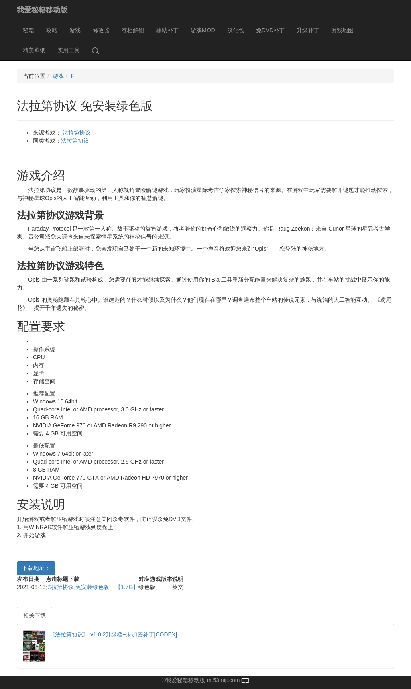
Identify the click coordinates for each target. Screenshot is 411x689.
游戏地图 (342, 30)
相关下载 (34, 615)
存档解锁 (133, 30)
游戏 (75, 30)
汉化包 (235, 30)
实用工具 (68, 50)
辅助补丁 (167, 30)
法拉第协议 (77, 132)
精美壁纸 (34, 50)
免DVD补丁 (270, 30)
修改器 (101, 30)
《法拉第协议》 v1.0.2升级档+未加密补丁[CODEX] (113, 634)
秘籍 (28, 30)
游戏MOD (203, 30)
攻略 (51, 30)
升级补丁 (308, 30)
